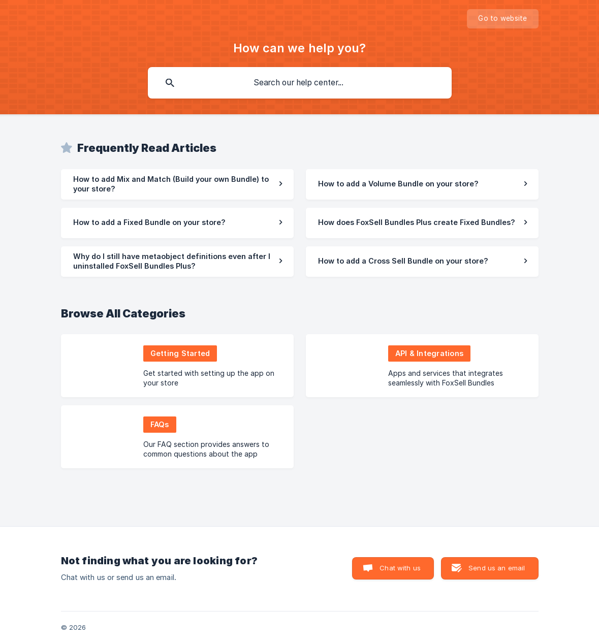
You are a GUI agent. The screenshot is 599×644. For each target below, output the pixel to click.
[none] (502, 18)
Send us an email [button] (496, 568)
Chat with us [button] (400, 568)
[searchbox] (300, 83)
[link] (177, 184)
